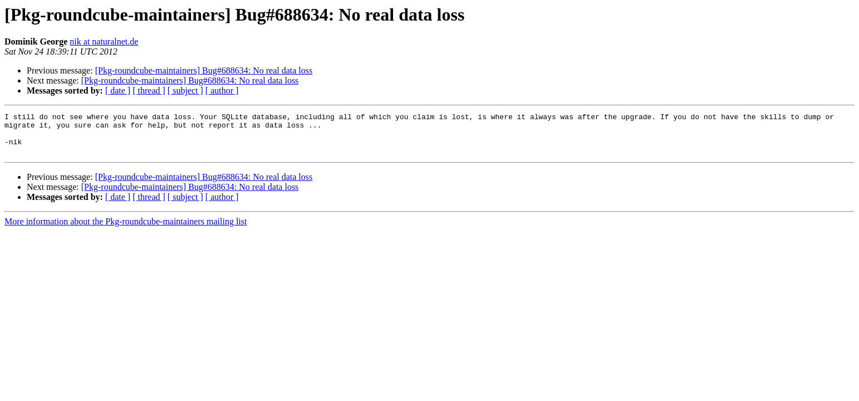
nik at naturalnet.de (104, 41)
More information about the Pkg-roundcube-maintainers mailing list (125, 229)
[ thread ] (148, 90)
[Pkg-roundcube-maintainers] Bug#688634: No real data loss (204, 70)
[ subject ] (185, 90)
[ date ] (117, 90)
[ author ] (222, 90)
